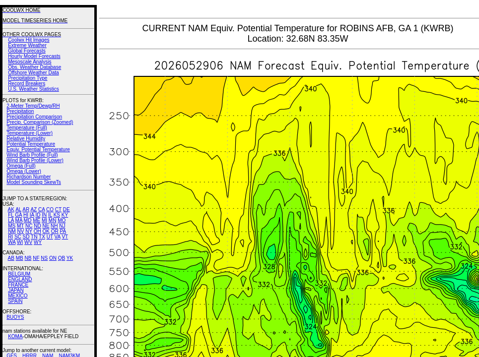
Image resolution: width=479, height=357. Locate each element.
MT (20, 226)
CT (58, 209)
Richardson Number (28, 176)
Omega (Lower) (23, 171)
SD (26, 236)
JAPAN (16, 290)
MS (11, 226)
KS (57, 215)
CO (50, 209)
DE (66, 209)
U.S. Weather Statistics (33, 89)
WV (28, 242)
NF (36, 258)
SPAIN (15, 301)
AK (11, 209)
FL (10, 215)
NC (28, 226)
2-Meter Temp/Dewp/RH (33, 106)
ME (36, 220)
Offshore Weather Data (33, 72)
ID (37, 215)
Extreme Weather (27, 45)
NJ (62, 226)
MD (28, 220)
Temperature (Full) (26, 127)
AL (18, 209)
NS (44, 258)
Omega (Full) (20, 166)
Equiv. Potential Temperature (37, 149)
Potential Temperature (30, 144)
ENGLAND (20, 279)
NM (12, 231)
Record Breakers (26, 83)
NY (28, 231)
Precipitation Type (27, 78)
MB (19, 258)
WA (11, 242)
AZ (33, 209)
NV (20, 231)
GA (18, 215)
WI (20, 242)
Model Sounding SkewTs (33, 182)
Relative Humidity (25, 138)
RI (10, 236)
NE (45, 226)
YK (70, 258)
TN (34, 236)
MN (53, 220)
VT (65, 236)
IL (50, 215)
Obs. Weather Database (34, 67)
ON (53, 258)
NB (27, 258)
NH (54, 226)
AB (11, 258)
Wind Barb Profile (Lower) (34, 160)
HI (25, 215)
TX (42, 236)
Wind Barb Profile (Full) (32, 155)
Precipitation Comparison (34, 116)
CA (41, 209)
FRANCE (18, 285)
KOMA (15, 336)
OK (45, 231)
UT (50, 236)
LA (11, 220)
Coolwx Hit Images (28, 40)
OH (37, 231)
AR (25, 209)
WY (38, 242)
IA (32, 215)
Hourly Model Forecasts (34, 56)
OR (55, 231)
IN (44, 215)
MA (18, 220)
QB (61, 258)
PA (63, 231)
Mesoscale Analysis (29, 61)
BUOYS (15, 317)
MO (62, 220)
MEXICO (17, 295)
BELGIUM (19, 274)
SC (17, 236)
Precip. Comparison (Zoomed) (39, 122)
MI (44, 220)
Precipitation (20, 111)
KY (65, 215)
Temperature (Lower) (29, 133)
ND (37, 226)
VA (58, 236)
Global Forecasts (27, 51)
